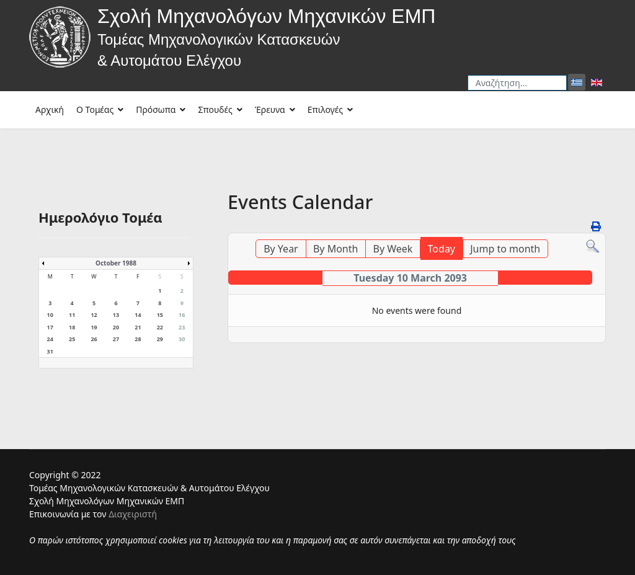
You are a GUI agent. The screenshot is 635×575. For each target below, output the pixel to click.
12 (94, 315)
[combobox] (517, 83)
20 (116, 327)
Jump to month (505, 249)
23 (182, 327)
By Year (281, 249)
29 (160, 339)
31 (50, 351)
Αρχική (49, 109)
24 (50, 339)
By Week (393, 249)
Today (441, 249)
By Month (335, 249)
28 (138, 339)
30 (182, 339)
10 (50, 315)
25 (72, 339)
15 (160, 315)
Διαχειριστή (133, 514)
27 (116, 339)
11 (72, 315)
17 (50, 327)
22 (160, 327)
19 (94, 327)
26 (94, 339)
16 (182, 315)
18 (72, 327)
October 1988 (115, 263)
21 (138, 327)
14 (138, 315)
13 (116, 315)
